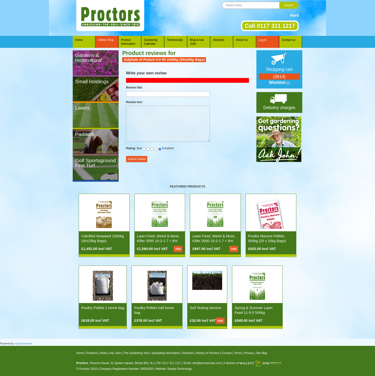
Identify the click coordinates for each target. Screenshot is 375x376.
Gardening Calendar (150, 41)
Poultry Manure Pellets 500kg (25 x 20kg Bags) (267, 238)
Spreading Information (165, 353)
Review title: (134, 87)
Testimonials (175, 40)
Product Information (128, 41)
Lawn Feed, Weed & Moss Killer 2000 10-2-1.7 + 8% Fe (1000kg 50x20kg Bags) (158, 241)
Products (92, 353)
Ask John (115, 353)
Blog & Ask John (197, 41)
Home (79, 40)
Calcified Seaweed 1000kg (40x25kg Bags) (102, 238)
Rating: (131, 148)
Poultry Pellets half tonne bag (154, 310)
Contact (227, 353)
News (103, 353)
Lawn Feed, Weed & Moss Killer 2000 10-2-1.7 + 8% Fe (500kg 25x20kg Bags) (214, 241)
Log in (263, 40)
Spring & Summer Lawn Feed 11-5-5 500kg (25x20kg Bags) (253, 312)
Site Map (261, 353)
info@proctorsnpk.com (207, 363)
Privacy (249, 353)
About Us (242, 40)
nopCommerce (23, 343)
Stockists (218, 40)
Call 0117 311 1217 (270, 25)
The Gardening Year (136, 353)
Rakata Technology (179, 368)
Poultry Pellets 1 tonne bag (102, 308)
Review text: (134, 102)
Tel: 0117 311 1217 (169, 363)
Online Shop (106, 40)
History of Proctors (208, 353)
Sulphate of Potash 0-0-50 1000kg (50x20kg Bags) (164, 59)
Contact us (288, 40)
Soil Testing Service (205, 308)
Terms (238, 353)
